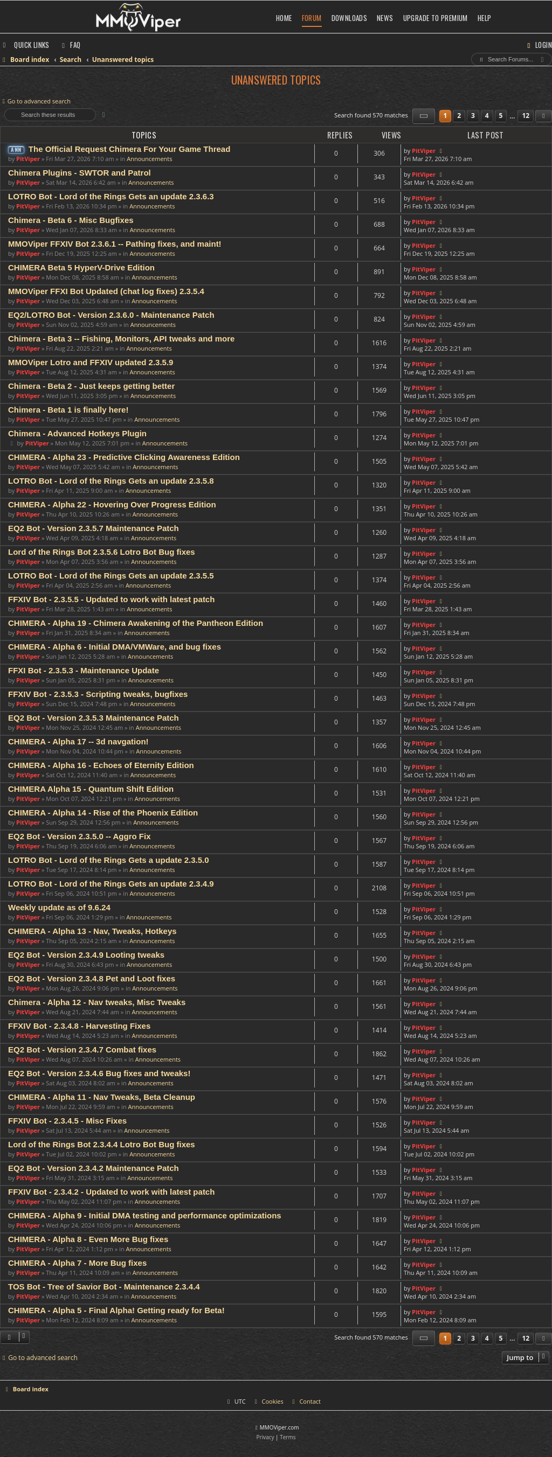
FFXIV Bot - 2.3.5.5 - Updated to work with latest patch (111, 599)
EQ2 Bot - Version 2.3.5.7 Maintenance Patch (93, 528)
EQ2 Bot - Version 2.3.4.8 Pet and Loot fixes (91, 978)
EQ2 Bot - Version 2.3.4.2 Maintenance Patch (93, 1168)
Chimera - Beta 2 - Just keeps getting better (91, 386)
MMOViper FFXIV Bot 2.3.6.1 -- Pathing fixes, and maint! (115, 243)
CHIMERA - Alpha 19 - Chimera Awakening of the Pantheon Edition (135, 623)
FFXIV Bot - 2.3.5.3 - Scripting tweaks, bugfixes (98, 694)
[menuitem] (70, 44)
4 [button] (487, 115)
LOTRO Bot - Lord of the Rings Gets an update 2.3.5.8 (111, 480)
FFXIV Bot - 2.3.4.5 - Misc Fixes (67, 1120)
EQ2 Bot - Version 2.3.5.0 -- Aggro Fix (79, 836)
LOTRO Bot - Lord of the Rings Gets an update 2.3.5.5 (111, 575)
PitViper (28, 159)
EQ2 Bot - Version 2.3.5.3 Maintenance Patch (93, 717)
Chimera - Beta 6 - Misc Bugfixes (71, 220)
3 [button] (473, 115)
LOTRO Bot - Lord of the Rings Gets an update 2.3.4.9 (111, 883)
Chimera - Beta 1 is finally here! (68, 409)
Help (485, 17)
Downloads (350, 17)
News (385, 17)
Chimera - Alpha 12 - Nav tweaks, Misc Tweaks (96, 1002)
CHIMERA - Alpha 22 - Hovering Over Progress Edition (112, 504)
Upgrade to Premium (435, 17)
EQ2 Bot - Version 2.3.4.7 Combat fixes (82, 1049)
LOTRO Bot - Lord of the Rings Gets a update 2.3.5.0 (108, 860)
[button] (423, 116)
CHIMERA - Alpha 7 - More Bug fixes (77, 1262)
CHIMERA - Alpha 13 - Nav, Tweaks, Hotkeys (92, 931)
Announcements (149, 159)
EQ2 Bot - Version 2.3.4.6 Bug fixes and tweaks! (99, 1073)
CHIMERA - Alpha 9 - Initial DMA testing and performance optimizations (144, 1215)
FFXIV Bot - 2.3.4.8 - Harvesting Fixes (79, 1025)
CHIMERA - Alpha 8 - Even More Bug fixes (88, 1239)
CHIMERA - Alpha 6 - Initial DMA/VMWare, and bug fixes (114, 646)
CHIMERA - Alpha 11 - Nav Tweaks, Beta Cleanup (101, 1097)
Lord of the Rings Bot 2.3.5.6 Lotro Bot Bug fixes (101, 551)
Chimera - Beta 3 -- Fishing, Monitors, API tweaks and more (121, 338)
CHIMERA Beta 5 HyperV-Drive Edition (81, 267)
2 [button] (459, 115)
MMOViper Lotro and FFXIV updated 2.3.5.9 (90, 362)
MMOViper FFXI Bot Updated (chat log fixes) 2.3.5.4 (106, 291)
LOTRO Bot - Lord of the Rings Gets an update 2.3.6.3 (111, 196)
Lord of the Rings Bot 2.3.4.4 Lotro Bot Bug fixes (101, 1144)
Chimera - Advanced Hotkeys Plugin (77, 433)
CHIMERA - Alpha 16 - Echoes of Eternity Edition (101, 765)
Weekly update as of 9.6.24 (59, 907)
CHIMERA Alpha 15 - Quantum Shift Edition (91, 788)
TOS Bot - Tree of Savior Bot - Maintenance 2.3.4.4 (104, 1286)
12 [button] (525, 115)
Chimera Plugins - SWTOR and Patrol (79, 172)
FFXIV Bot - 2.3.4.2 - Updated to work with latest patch (111, 1191)
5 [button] (501, 115)
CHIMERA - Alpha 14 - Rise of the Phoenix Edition (103, 812)
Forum (312, 17)
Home (284, 17)
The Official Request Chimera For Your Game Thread (130, 149)
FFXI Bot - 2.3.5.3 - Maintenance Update (83, 670)
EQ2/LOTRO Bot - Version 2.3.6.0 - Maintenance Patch (111, 314)
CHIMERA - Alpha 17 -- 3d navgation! (78, 741)
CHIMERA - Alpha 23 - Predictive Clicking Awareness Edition (124, 457)
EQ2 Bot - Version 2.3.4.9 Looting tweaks (86, 954)
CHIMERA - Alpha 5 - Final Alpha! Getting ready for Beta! (116, 1310)
